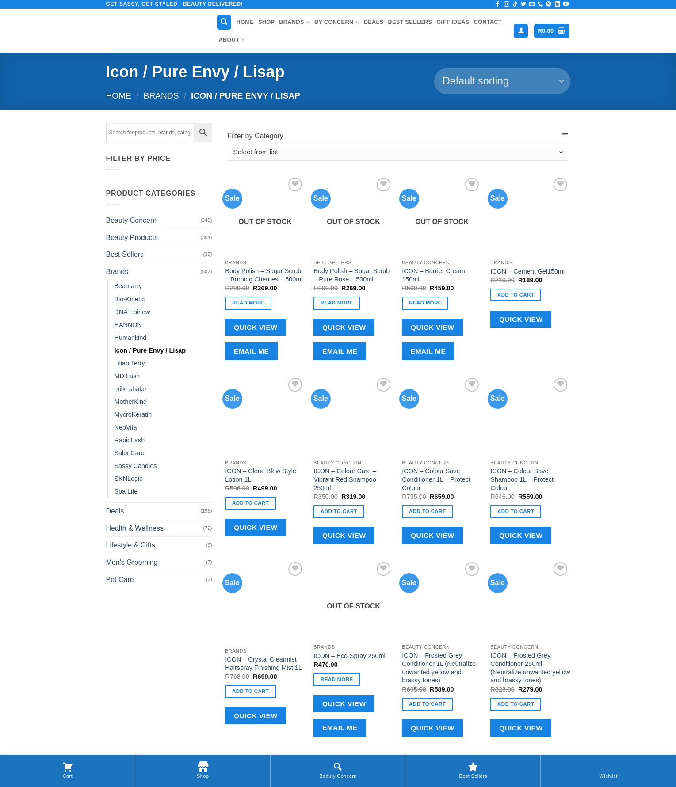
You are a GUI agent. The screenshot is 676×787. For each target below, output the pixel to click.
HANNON (128, 324)
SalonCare (130, 452)
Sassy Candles (136, 465)
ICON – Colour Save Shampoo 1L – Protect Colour (522, 479)
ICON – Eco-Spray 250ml (349, 655)
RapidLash (130, 440)
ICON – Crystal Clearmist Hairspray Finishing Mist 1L (263, 663)
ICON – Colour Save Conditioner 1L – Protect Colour (436, 479)
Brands (294, 22)
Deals (374, 22)
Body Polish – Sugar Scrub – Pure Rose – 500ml (351, 275)
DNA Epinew (132, 312)
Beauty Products (132, 237)
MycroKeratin (133, 414)
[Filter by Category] (398, 152)
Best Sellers (410, 22)
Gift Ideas (452, 22)
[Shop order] (502, 81)
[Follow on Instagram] (506, 4)
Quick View (256, 327)
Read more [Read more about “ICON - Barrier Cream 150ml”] (425, 302)
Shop (266, 22)
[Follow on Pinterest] (548, 4)
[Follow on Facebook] (497, 4)
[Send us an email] (532, 4)
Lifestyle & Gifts (130, 545)
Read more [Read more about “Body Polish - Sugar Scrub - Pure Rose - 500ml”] (337, 302)
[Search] (224, 22)
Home (245, 22)
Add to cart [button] (515, 294)
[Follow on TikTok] (515, 4)
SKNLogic (129, 478)
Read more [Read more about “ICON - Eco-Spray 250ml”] (337, 679)
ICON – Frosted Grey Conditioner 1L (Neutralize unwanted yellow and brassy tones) (439, 668)
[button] (521, 31)
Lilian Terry (130, 363)
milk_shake (130, 388)
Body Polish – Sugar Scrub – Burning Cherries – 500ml (263, 275)
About (232, 39)
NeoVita (126, 427)
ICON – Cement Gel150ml (527, 271)
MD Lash (127, 376)
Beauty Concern (131, 220)
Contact (488, 22)
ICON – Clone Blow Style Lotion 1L (260, 475)
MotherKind (131, 401)
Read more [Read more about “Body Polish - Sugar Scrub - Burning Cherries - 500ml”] (248, 302)
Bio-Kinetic (130, 299)
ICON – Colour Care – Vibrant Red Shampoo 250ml (344, 479)
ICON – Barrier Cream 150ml (433, 275)
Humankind (131, 337)
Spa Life (126, 491)
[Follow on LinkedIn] (557, 4)
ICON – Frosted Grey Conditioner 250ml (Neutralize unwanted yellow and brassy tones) (530, 668)
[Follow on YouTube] (566, 4)
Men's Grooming (132, 562)
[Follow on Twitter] (523, 4)
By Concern (336, 22)
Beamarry (128, 285)
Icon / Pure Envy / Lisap (150, 350)
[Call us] (540, 4)
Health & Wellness (135, 528)
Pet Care (120, 579)
